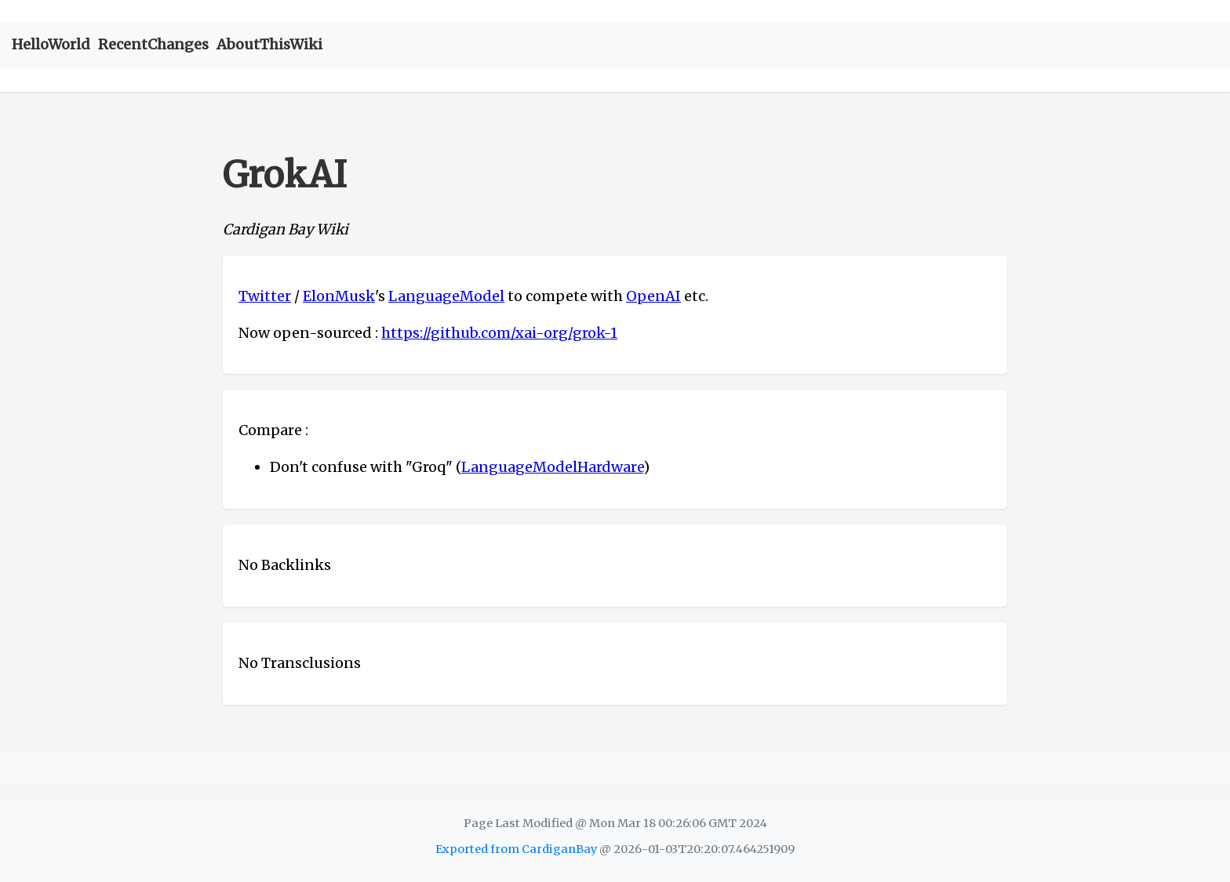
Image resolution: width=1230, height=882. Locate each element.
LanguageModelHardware (552, 467)
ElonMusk (339, 296)
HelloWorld (51, 44)
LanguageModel (446, 296)
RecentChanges (153, 44)
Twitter (264, 296)
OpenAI (653, 296)
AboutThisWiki (269, 44)
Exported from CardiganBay (516, 849)
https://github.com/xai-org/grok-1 (499, 333)
